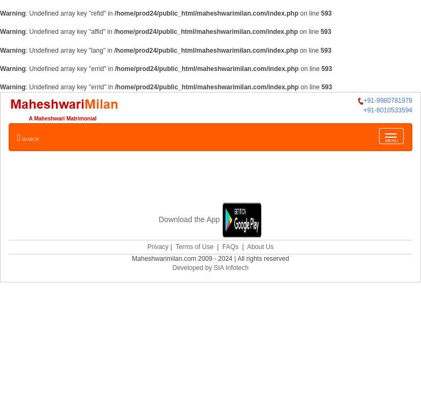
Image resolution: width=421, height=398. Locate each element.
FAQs (230, 247)
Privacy (158, 247)
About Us (260, 247)
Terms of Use (195, 247)
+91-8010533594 (387, 110)
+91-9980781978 (385, 101)
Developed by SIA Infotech (210, 268)
